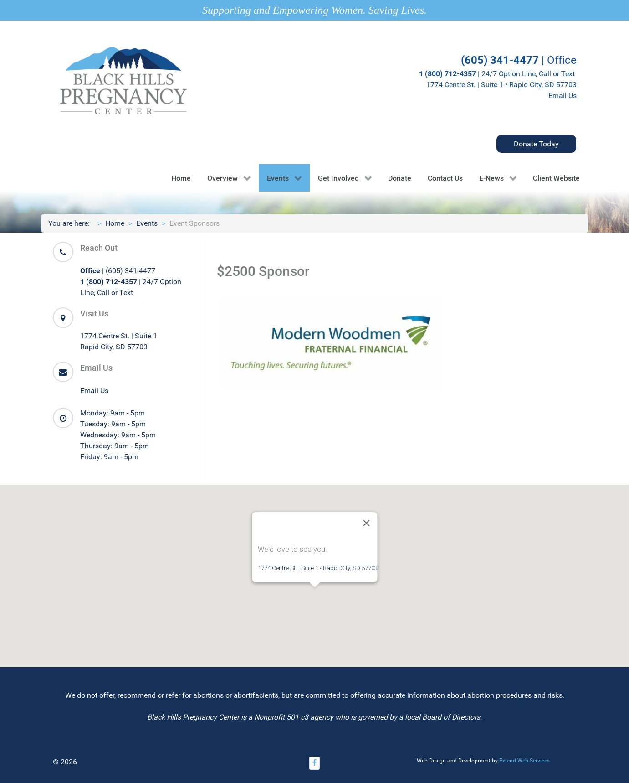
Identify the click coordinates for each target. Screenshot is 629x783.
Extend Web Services (524, 760)
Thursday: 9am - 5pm (114, 445)
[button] (315, 595)
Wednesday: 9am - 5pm (118, 434)
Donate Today (536, 144)
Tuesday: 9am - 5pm (113, 424)
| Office (519, 60)
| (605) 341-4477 (117, 270)
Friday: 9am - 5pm (109, 456)
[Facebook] (314, 763)
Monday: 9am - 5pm (112, 413)
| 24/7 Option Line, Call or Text (498, 73)
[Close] (366, 523)
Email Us (562, 95)
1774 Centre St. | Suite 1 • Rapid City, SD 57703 (501, 84)
